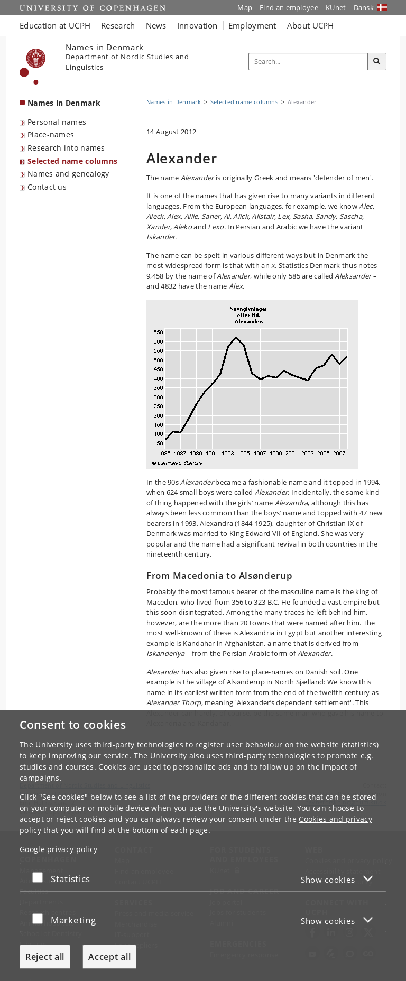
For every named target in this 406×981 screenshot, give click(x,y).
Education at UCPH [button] (55, 25)
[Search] (376, 62)
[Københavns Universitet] (33, 67)
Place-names (50, 134)
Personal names (56, 122)
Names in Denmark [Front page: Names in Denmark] (63, 103)
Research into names (66, 148)
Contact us (47, 187)
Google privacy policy (58, 849)
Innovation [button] (197, 25)
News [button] (156, 25)
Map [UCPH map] (244, 7)
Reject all (44, 957)
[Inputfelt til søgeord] (308, 62)
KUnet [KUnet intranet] (336, 7)
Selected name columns (72, 161)
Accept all (109, 957)
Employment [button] (252, 25)
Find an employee (289, 7)
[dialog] (203, 845)
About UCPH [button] (310, 25)
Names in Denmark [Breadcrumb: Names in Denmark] (173, 102)
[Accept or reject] (40, 877)
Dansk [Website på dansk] (364, 7)
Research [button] (118, 25)
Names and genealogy (68, 174)
